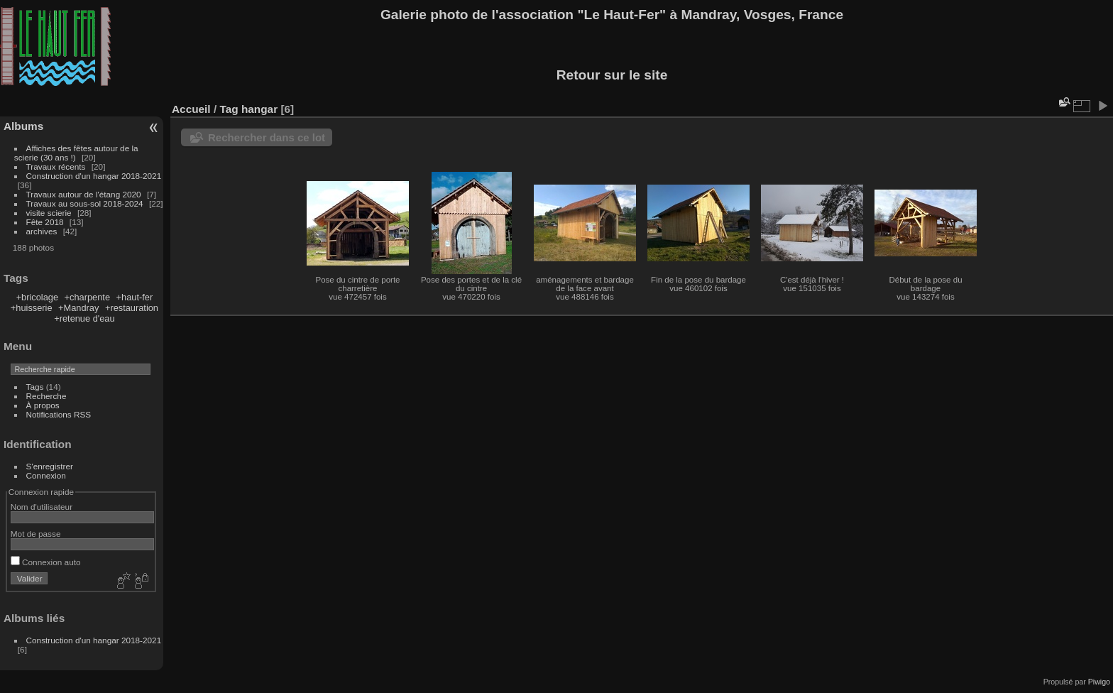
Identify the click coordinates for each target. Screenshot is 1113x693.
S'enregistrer (49, 466)
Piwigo (1099, 681)
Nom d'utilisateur (41, 506)
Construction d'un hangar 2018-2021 (94, 175)
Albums (23, 126)
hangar (259, 109)
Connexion (46, 475)
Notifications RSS (59, 414)
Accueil (191, 109)
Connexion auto (46, 562)
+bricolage (37, 297)
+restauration (131, 307)
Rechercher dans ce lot (266, 137)
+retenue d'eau (84, 318)
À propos (43, 405)
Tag (228, 109)
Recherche (46, 395)
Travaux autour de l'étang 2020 (83, 194)
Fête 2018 (45, 222)
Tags (35, 386)
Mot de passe (36, 533)
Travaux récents (56, 166)
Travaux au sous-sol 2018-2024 (84, 203)
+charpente (87, 297)
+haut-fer (134, 297)
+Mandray (78, 307)
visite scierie (49, 212)
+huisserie (32, 307)
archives (41, 231)
